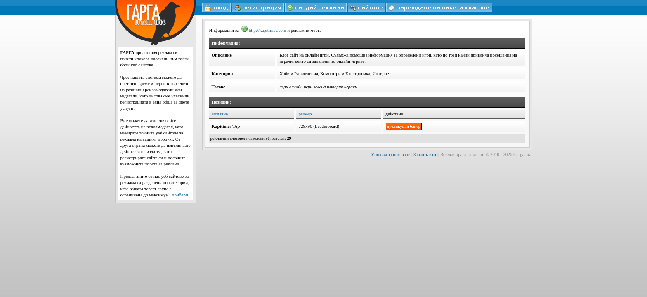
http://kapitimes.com (263, 30)
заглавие (220, 113)
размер (305, 113)
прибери (180, 194)
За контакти (424, 154)
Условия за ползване (390, 154)
